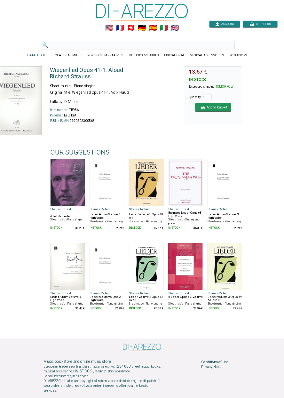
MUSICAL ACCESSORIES (207, 55)
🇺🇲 (109, 28)
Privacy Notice (212, 367)
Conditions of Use (214, 361)
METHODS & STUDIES (144, 55)
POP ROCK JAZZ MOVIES (105, 55)
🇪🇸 (153, 28)
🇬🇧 (175, 28)
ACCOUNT (224, 24)
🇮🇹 (164, 28)
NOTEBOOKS (238, 55)
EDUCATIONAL (174, 55)
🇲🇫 (120, 28)
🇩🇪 (142, 28)
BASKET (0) (260, 24)
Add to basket (213, 107)
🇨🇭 (131, 28)
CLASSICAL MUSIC (68, 55)
